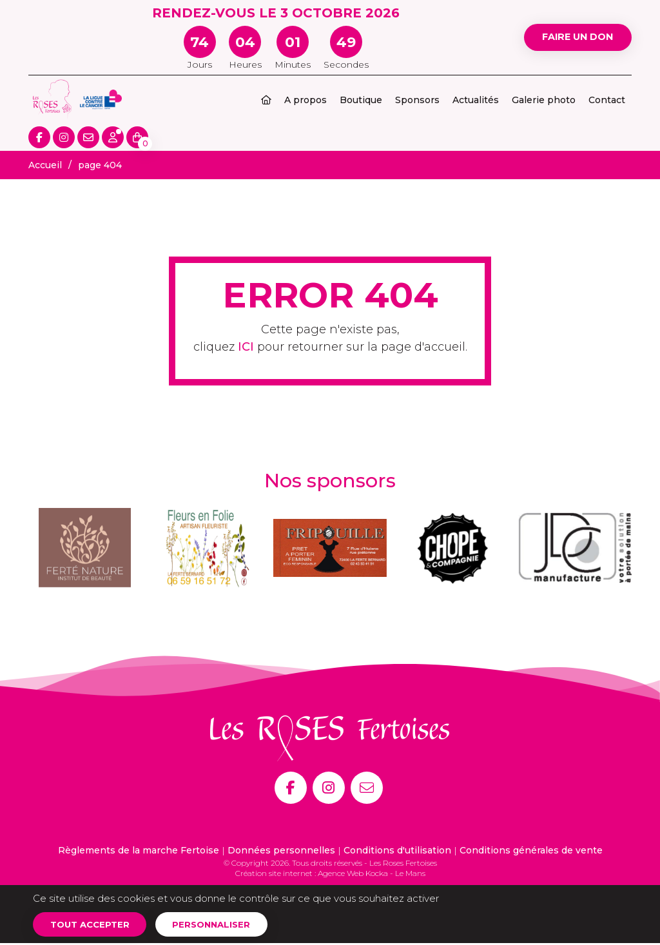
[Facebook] (290, 788)
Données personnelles (281, 850)
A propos (305, 100)
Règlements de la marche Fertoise (138, 850)
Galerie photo (544, 100)
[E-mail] (366, 788)
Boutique (361, 100)
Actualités (475, 100)
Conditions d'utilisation (397, 850)
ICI (246, 347)
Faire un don (572, 37)
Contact (606, 100)
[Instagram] (328, 788)
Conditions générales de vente (531, 850)
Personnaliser (221, 925)
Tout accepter (93, 925)
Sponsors (417, 100)
